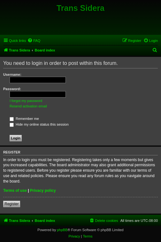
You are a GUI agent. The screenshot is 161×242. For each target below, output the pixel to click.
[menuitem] (33, 40)
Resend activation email (28, 106)
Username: (12, 74)
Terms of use (15, 190)
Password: (12, 89)
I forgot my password (26, 101)
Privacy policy (43, 190)
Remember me (24, 119)
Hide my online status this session (39, 124)
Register (11, 204)
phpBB (62, 230)
